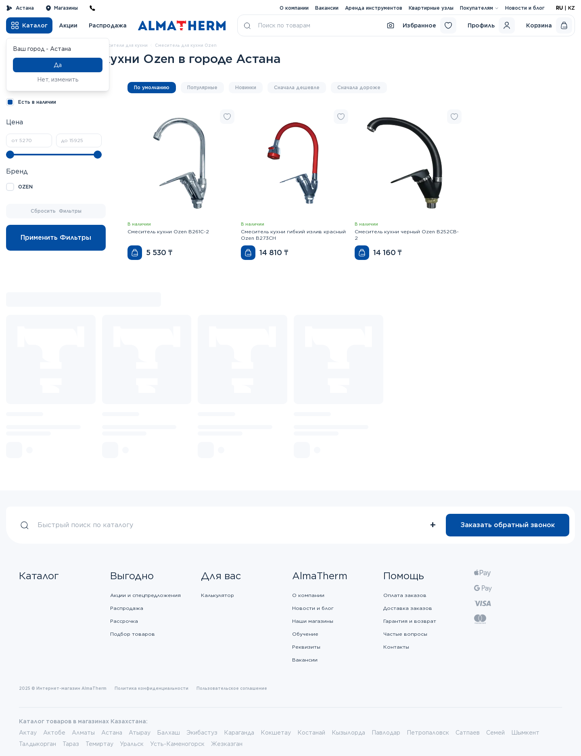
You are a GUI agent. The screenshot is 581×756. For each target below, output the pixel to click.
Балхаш (168, 732)
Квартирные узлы (431, 8)
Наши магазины (312, 621)
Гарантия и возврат (409, 621)
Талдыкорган (37, 744)
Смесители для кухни (123, 45)
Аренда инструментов (373, 8)
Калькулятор (217, 595)
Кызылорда (348, 732)
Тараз (71, 744)
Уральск (132, 744)
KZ (571, 8)
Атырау (139, 732)
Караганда (239, 732)
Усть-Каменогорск (177, 744)
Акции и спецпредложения (145, 595)
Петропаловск (428, 732)
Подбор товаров (132, 634)
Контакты (396, 647)
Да (58, 65)
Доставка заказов (407, 608)
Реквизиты (306, 647)
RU (559, 8)
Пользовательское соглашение (231, 688)
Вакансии (327, 8)
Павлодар (386, 732)
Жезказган (226, 744)
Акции (68, 25)
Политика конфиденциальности (151, 688)
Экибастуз (201, 732)
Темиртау (99, 744)
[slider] (10, 155)
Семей (495, 732)
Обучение (305, 634)
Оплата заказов (404, 595)
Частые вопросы (405, 634)
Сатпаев (468, 732)
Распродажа (108, 25)
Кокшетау (276, 732)
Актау (28, 732)
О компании (294, 8)
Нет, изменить (58, 79)
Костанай (311, 732)
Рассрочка (124, 621)
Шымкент (525, 732)
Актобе (54, 732)
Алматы (83, 732)
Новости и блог (525, 8)
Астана (20, 8)
